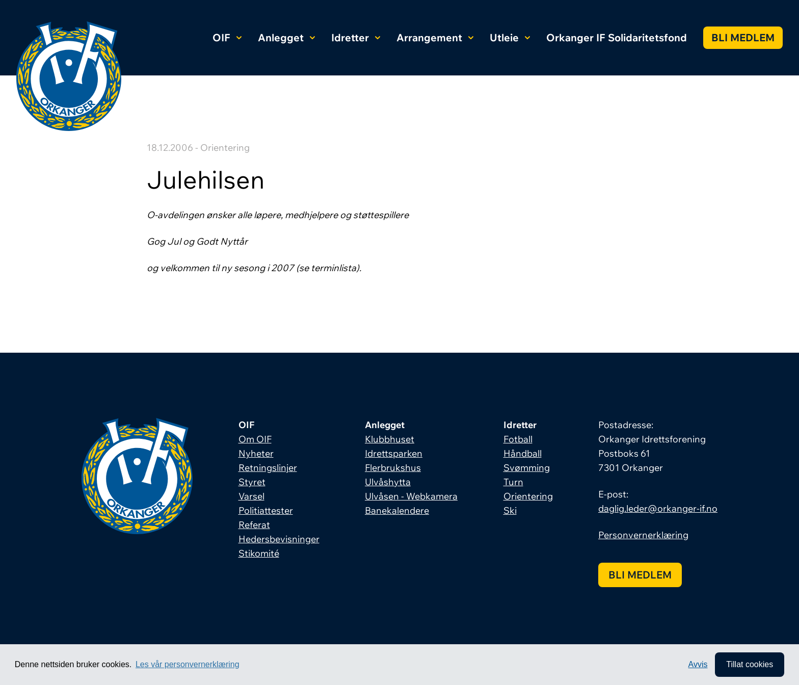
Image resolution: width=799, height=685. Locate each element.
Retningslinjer (267, 467)
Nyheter (256, 453)
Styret (251, 482)
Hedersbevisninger (278, 539)
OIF (227, 37)
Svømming (526, 467)
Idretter (355, 37)
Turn (513, 482)
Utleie (510, 37)
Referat (254, 525)
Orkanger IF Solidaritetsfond (616, 37)
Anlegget (286, 37)
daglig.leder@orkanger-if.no (657, 508)
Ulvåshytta (388, 482)
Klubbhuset (389, 439)
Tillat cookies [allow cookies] (749, 664)
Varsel (251, 496)
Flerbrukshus (393, 467)
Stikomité (258, 553)
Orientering (528, 496)
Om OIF (255, 439)
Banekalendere (397, 510)
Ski (510, 510)
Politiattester (265, 510)
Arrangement (434, 37)
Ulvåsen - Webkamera (411, 496)
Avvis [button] (698, 664)
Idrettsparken (393, 453)
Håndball (522, 453)
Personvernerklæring (643, 535)
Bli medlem (743, 37)
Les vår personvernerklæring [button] (187, 664)
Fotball (517, 439)
